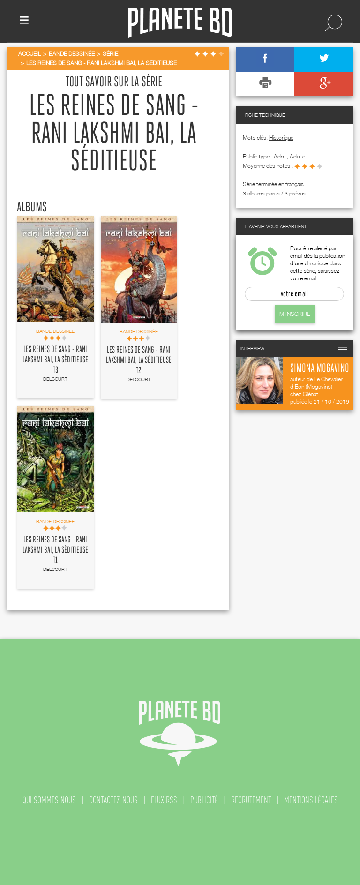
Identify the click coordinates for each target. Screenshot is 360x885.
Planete (180, 23)
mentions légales (311, 800)
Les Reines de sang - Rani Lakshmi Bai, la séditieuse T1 (55, 550)
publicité (204, 800)
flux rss (164, 800)
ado (279, 156)
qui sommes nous (49, 800)
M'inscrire (294, 313)
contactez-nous (113, 800)
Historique (281, 137)
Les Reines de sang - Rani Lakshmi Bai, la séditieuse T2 (139, 360)
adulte (297, 156)
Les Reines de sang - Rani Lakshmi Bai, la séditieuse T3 (55, 360)
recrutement (251, 800)
